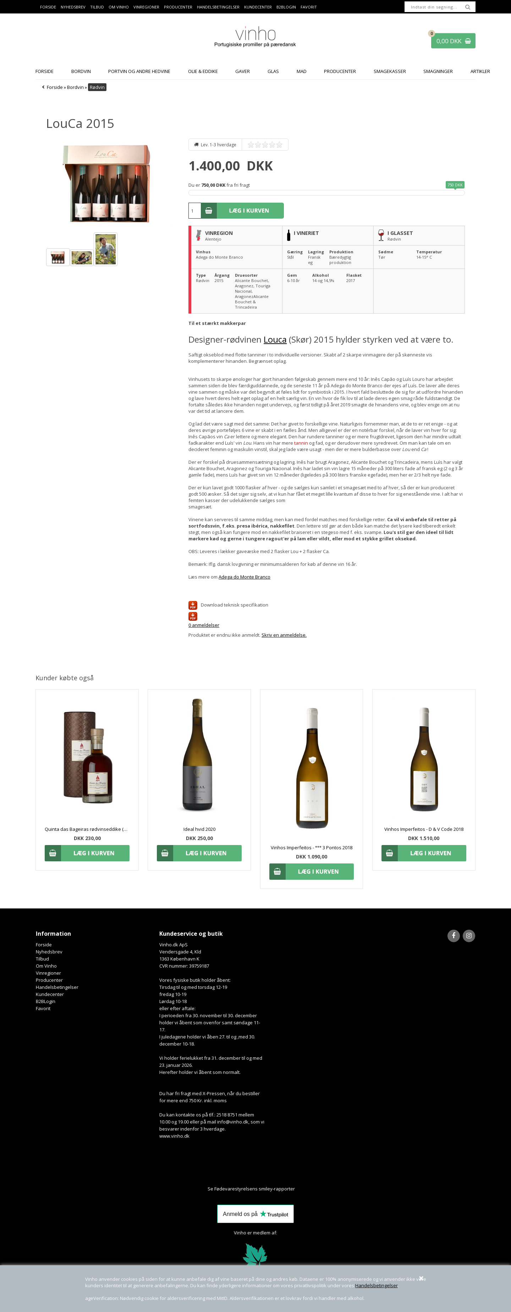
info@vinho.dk (232, 1122)
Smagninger (438, 71)
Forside (48, 7)
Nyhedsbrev (73, 7)
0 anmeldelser (203, 625)
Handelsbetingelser (376, 1285)
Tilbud (97, 7)
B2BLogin (286, 7)
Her (299, 1189)
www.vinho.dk (174, 1136)
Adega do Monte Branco (244, 577)
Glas (273, 71)
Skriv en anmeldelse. (284, 635)
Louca (275, 339)
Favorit (309, 7)
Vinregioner (146, 7)
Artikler (480, 71)
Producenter (178, 7)
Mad (302, 71)
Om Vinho (119, 7)
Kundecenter (258, 7)
